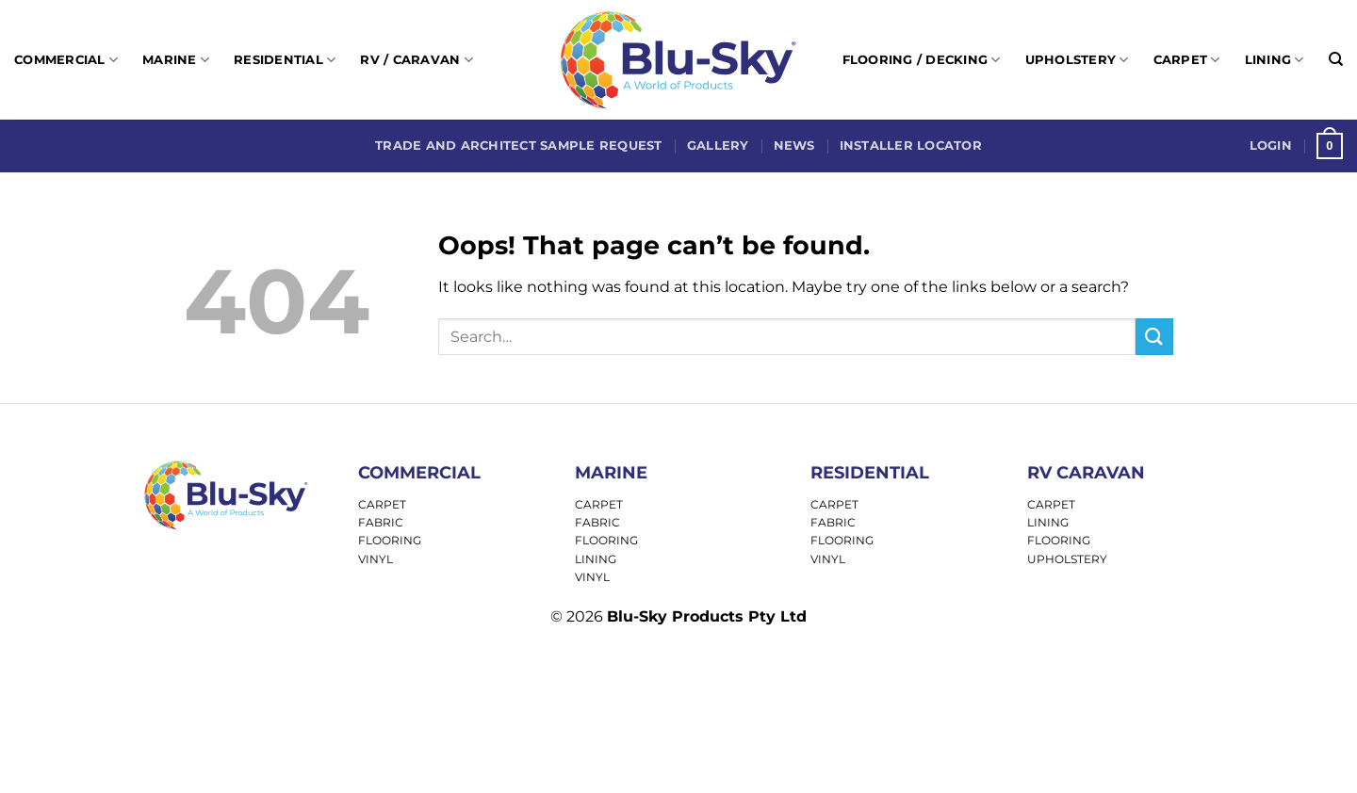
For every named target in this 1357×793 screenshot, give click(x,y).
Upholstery (1077, 60)
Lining (1274, 60)
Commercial (66, 60)
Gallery (718, 145)
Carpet (1186, 60)
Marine (175, 60)
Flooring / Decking (921, 60)
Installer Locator (911, 145)
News (794, 145)
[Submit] (1154, 336)
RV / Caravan (416, 60)
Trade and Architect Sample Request (518, 145)
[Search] (1336, 59)
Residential (284, 60)
